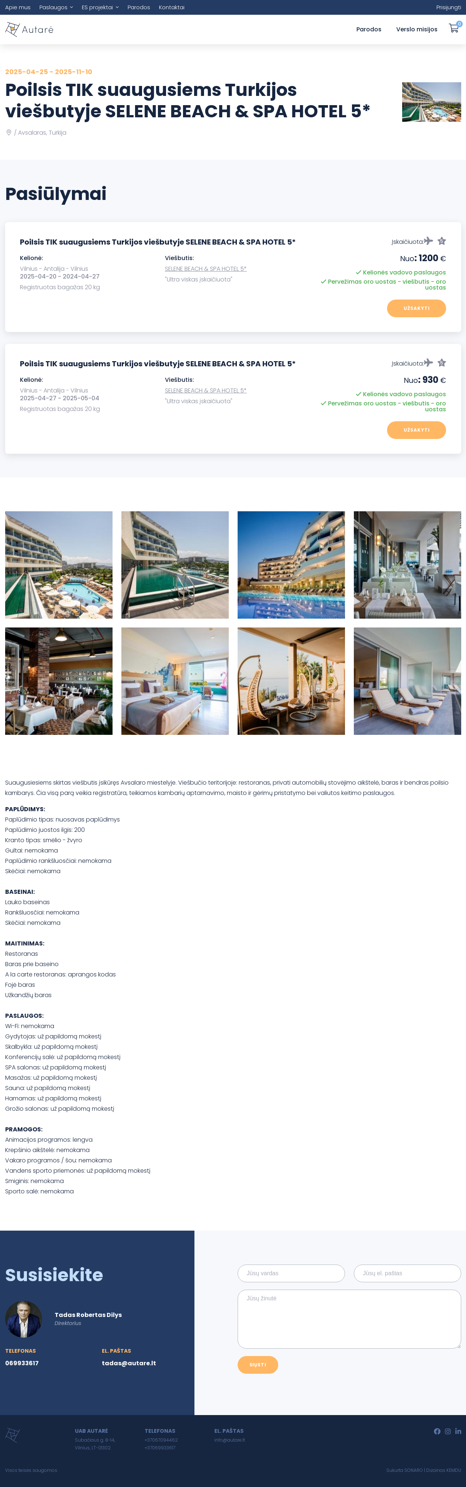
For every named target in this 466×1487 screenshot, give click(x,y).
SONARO (413, 1470)
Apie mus (18, 7)
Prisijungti (448, 7)
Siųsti (258, 1365)
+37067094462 (161, 1440)
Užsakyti (417, 308)
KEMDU (453, 1470)
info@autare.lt (229, 1440)
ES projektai (97, 7)
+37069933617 (160, 1448)
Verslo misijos (417, 29)
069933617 (22, 1363)
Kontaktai (171, 7)
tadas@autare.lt (129, 1363)
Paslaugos (53, 7)
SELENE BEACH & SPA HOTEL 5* (206, 268)
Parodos (139, 7)
